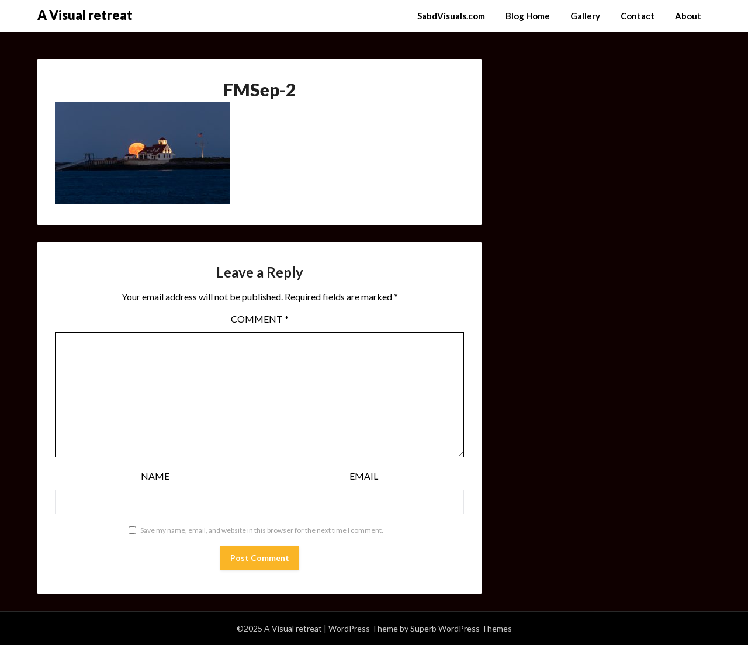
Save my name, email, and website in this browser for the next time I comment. (261, 530)
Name (155, 475)
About (688, 16)
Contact (637, 16)
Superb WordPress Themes (461, 628)
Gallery (585, 16)
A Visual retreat (85, 15)
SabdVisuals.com (451, 16)
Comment (260, 318)
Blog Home (527, 16)
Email (363, 475)
